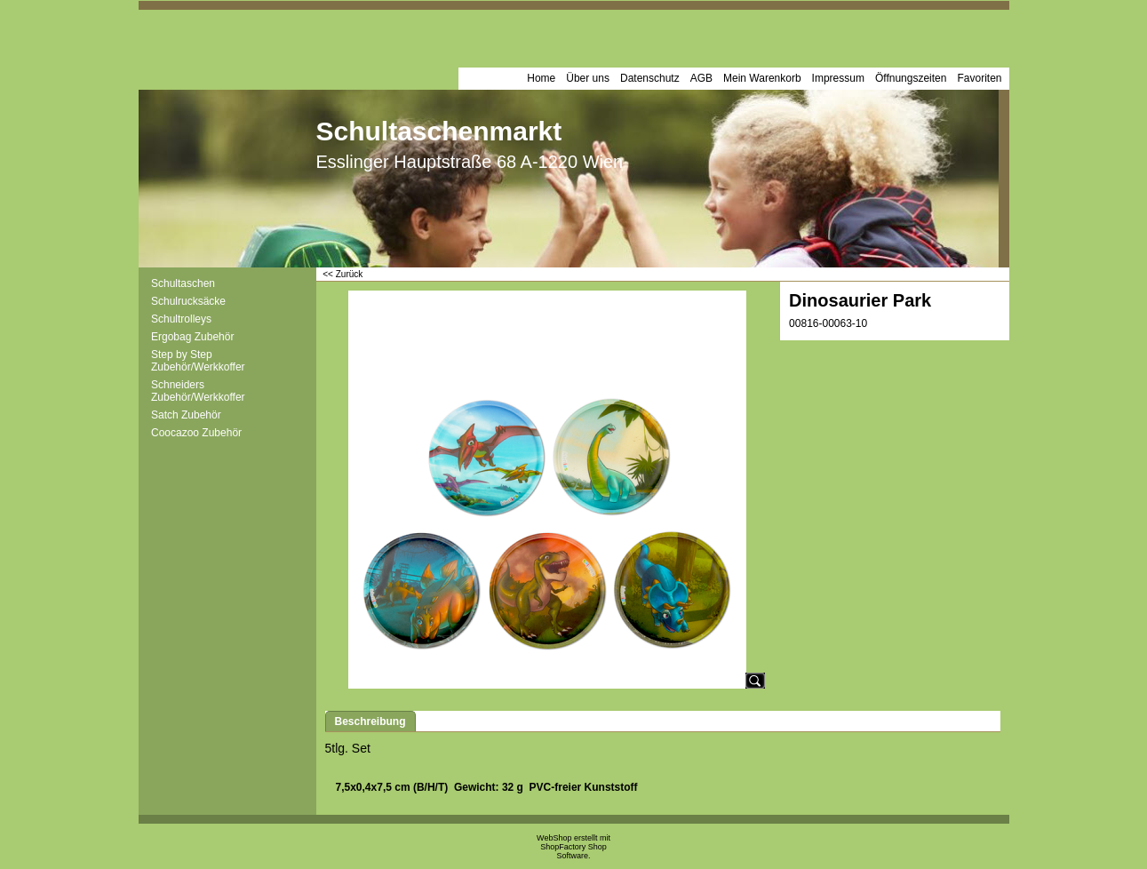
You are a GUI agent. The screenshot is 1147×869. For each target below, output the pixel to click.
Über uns (587, 78)
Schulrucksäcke (188, 301)
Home (541, 78)
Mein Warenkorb (762, 78)
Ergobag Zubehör (192, 337)
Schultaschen (183, 283)
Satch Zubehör (186, 415)
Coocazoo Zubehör (196, 433)
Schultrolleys (181, 319)
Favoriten (979, 78)
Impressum (838, 78)
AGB (701, 78)
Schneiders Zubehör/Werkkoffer (198, 391)
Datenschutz (650, 78)
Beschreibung (370, 721)
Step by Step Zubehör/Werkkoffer (198, 360)
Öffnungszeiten (911, 78)
